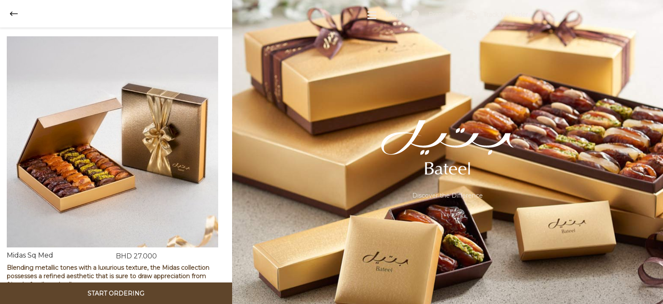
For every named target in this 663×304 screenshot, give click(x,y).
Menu (384, 15)
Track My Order (496, 15)
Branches (433, 15)
